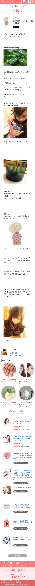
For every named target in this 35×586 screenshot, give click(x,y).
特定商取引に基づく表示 (6, 580)
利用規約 (18, 582)
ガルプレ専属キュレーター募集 (22, 487)
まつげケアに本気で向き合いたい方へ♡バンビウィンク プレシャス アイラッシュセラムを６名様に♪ (22, 505)
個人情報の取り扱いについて (7, 582)
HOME (3, 6)
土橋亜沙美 (14, 353)
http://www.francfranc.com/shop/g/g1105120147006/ (18, 249)
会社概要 (16, 580)
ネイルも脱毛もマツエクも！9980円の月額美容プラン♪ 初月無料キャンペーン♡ (22, 438)
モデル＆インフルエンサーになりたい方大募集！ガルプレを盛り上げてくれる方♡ (22, 421)
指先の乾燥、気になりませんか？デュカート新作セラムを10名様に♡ (22, 539)
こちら (22, 575)
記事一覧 (8, 6)
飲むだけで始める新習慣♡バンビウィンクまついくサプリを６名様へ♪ (22, 522)
